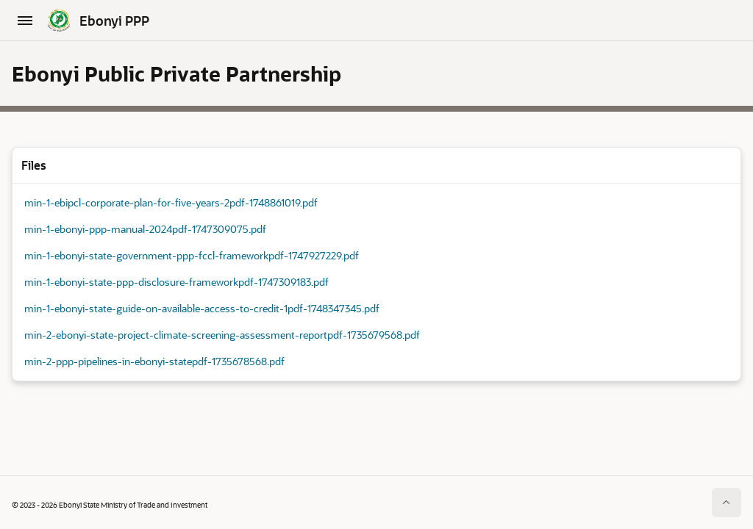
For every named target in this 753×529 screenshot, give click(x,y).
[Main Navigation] (25, 20)
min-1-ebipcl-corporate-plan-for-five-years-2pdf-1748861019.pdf (171, 202)
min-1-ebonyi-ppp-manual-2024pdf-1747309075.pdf (145, 229)
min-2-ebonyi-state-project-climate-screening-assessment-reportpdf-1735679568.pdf (222, 335)
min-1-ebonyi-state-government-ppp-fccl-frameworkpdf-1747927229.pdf (191, 255)
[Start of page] (726, 502)
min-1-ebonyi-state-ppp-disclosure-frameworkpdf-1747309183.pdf (176, 282)
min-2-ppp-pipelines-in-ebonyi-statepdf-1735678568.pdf (154, 361)
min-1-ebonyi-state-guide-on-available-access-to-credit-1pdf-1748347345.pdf (201, 308)
